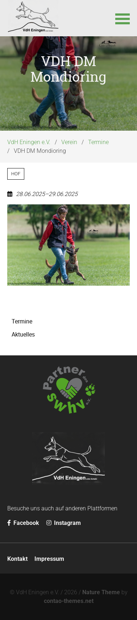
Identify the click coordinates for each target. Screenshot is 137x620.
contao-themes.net (69, 600)
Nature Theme (101, 592)
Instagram (63, 522)
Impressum (49, 558)
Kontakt (17, 558)
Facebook (23, 522)
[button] (122, 18)
